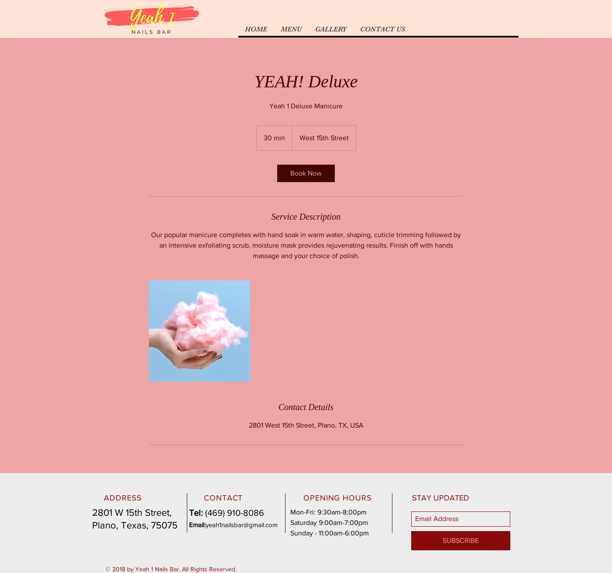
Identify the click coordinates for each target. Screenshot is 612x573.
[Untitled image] (199, 331)
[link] (306, 173)
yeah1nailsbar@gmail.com (242, 524)
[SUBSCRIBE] (460, 540)
